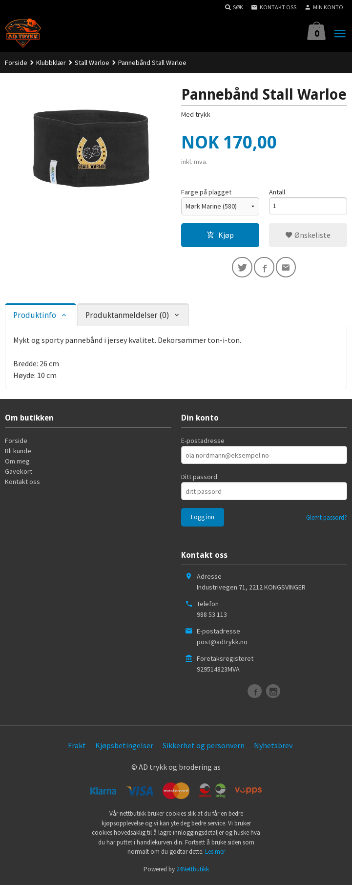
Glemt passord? (326, 519)
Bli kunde (18, 452)
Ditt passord (199, 478)
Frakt (77, 747)
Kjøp (220, 235)
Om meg (17, 462)
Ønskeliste (308, 235)
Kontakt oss (22, 483)
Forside (16, 62)
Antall (277, 192)
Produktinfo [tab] (34, 316)
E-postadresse (203, 442)
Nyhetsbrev (273, 747)
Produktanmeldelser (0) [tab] (127, 316)
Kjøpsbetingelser (124, 747)
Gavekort (18, 472)
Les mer (215, 853)
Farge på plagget (206, 192)
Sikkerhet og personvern (204, 747)
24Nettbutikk (192, 870)
